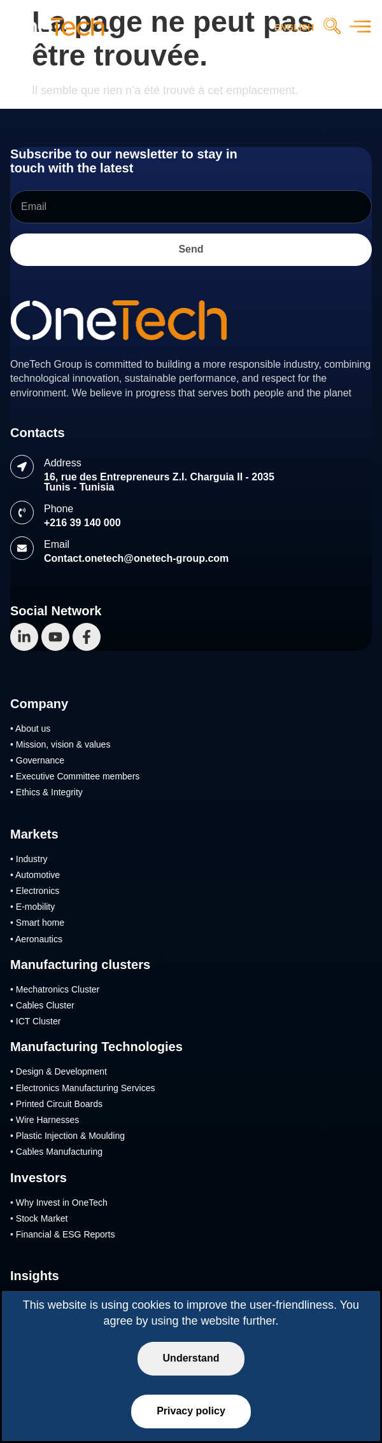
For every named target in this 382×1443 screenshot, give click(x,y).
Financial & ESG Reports (65, 1234)
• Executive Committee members (74, 776)
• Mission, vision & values (60, 744)
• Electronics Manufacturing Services (82, 1088)
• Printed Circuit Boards (56, 1104)
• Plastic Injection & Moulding (67, 1136)
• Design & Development (58, 1071)
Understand (191, 1358)
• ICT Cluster (35, 1021)
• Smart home (37, 922)
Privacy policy (191, 1410)
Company (39, 704)
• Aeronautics (36, 939)
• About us (30, 728)
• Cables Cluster (42, 1005)
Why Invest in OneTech (62, 1202)
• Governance (37, 760)
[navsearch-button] (331, 27)
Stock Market (42, 1218)
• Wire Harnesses (44, 1120)
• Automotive (35, 875)
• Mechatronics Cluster (54, 989)
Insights (34, 1276)
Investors (38, 1178)
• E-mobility (32, 907)
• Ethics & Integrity (46, 792)
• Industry (29, 859)
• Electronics (34, 891)
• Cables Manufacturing (56, 1152)
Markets (34, 834)
